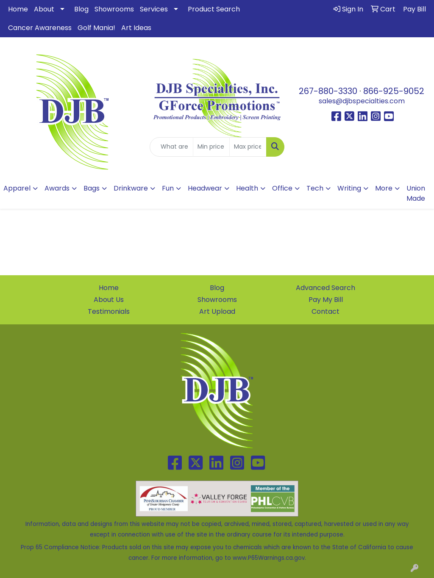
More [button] (383, 188)
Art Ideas (136, 28)
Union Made (415, 193)
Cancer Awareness (40, 28)
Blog (81, 9)
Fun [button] (168, 188)
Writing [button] (349, 188)
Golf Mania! (96, 28)
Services (154, 9)
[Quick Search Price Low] (211, 147)
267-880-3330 (328, 91)
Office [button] (282, 188)
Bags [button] (91, 188)
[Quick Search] (171, 147)
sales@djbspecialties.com (362, 101)
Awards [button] (57, 188)
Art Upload (217, 311)
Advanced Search (325, 288)
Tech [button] (314, 188)
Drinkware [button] (131, 188)
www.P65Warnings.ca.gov (269, 558)
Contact (325, 311)
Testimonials (109, 311)
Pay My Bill (326, 299)
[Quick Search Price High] (247, 147)
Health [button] (247, 188)
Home (18, 9)
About (44, 9)
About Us (109, 299)
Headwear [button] (205, 188)
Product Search (214, 9)
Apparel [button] (17, 188)
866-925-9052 (393, 91)
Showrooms (114, 9)
